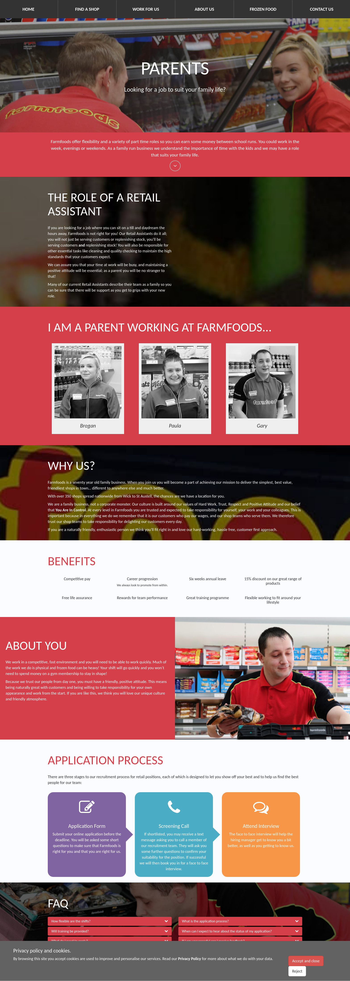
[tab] (109, 921)
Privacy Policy (189, 958)
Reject (297, 971)
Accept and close (306, 960)
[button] (109, 921)
